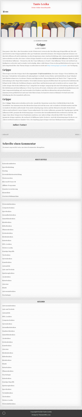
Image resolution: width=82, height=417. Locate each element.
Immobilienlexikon (8, 218)
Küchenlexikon (7, 233)
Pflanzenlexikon (7, 229)
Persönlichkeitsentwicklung (12, 174)
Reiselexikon (6, 240)
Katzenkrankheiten (9, 163)
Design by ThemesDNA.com (41, 415)
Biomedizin (6, 192)
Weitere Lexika (7, 248)
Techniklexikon (7, 393)
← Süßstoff (4, 134)
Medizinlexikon (7, 237)
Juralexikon (6, 277)
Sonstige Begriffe (8, 251)
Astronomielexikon (8, 291)
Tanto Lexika (41, 4)
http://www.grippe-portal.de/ (57, 65)
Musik (4, 288)
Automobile (6, 266)
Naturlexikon (6, 280)
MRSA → (78, 134)
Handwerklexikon (8, 331)
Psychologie (6, 295)
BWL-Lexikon (7, 244)
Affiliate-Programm (9, 185)
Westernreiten (7, 178)
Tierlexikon (6, 255)
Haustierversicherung (10, 189)
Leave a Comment (41, 48)
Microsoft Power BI (9, 182)
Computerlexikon (8, 208)
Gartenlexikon (7, 258)
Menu (6, 12)
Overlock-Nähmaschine (10, 196)
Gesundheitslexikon (41, 41)
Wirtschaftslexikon (8, 204)
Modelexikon (6, 222)
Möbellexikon (7, 226)
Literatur (5, 284)
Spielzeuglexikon (8, 273)
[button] (4, 413)
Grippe (41, 44)
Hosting (5, 171)
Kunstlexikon (6, 262)
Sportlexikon (6, 211)
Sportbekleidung (8, 167)
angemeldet (13, 147)
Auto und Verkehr (8, 269)
